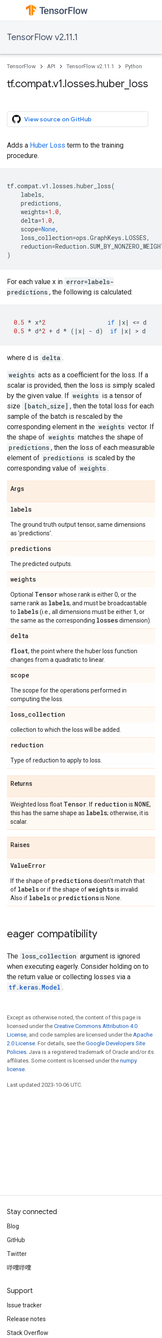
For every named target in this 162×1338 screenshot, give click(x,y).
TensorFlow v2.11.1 (42, 37)
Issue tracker (24, 1305)
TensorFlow (21, 66)
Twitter (17, 1253)
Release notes (26, 1319)
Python (133, 66)
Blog (13, 1226)
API (51, 66)
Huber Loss (47, 145)
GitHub (16, 1240)
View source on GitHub (52, 119)
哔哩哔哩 (19, 1267)
